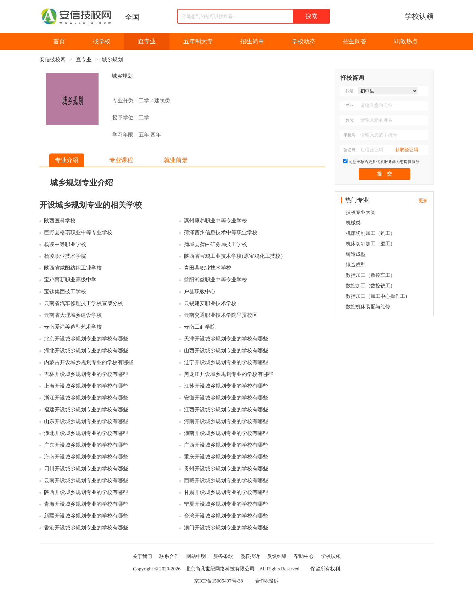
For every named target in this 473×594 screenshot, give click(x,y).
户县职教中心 (199, 291)
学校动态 (303, 41)
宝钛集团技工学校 (65, 291)
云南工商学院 (199, 327)
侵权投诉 (250, 556)
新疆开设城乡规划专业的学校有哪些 (86, 516)
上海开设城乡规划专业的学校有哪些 (86, 386)
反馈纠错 (277, 556)
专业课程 (121, 160)
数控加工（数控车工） (370, 275)
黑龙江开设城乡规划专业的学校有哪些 (228, 374)
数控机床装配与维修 (368, 306)
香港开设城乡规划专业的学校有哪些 (86, 527)
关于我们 (142, 556)
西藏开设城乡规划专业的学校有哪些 (226, 480)
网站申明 (196, 556)
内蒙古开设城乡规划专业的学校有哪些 (88, 362)
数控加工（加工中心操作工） (378, 296)
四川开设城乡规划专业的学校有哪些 (86, 468)
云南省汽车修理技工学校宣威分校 (83, 303)
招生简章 (252, 41)
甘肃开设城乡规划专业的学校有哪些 (226, 492)
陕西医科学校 (60, 220)
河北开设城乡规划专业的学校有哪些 (86, 350)
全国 (132, 17)
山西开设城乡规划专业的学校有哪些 (226, 350)
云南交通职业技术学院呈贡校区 (221, 315)
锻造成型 (356, 264)
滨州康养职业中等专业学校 (215, 220)
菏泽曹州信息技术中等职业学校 (221, 232)
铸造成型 (356, 254)
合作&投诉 (267, 581)
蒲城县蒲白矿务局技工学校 (215, 244)
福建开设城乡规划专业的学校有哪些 (86, 409)
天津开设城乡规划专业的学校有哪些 (226, 338)
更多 (423, 200)
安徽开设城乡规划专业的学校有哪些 (226, 397)
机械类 (353, 222)
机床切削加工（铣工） (370, 233)
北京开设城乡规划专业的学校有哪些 (86, 338)
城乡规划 (112, 59)
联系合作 (169, 556)
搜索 (311, 16)
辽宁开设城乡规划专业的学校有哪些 (226, 362)
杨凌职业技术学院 (65, 256)
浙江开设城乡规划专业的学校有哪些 (86, 397)
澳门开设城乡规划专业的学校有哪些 (226, 527)
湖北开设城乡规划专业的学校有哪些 (86, 433)
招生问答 (355, 41)
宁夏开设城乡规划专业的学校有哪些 (226, 504)
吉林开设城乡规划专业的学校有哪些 (86, 374)
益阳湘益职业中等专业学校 (215, 279)
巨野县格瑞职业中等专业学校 (78, 232)
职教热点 (406, 41)
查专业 (147, 41)
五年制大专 (198, 41)
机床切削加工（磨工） (370, 243)
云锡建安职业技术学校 (210, 303)
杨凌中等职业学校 (65, 244)
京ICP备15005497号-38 (218, 581)
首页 (59, 41)
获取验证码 (406, 149)
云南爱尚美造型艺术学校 (73, 327)
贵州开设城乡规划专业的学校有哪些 (226, 468)
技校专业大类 (360, 212)
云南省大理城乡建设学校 (73, 315)
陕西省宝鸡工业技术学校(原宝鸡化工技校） (234, 256)
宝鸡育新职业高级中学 (70, 279)
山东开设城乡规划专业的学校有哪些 (86, 421)
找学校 (101, 41)
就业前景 (176, 160)
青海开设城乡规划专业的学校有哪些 (86, 504)
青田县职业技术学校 (207, 268)
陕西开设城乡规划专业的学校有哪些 (86, 492)
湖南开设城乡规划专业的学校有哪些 (226, 433)
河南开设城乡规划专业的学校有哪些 (226, 421)
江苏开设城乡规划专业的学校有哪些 (226, 386)
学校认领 (419, 16)
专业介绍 (67, 160)
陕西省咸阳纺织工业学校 (73, 268)
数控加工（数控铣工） (370, 285)
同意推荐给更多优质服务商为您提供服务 (384, 161)
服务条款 (223, 556)
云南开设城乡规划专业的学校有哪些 (86, 480)
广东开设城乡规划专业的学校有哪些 (86, 445)
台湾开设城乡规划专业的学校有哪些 (226, 516)
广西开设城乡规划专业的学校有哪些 (226, 445)
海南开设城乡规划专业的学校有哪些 (86, 457)
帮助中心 (304, 556)
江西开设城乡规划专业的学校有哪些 (226, 409)
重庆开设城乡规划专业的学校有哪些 (226, 457)
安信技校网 (52, 59)
